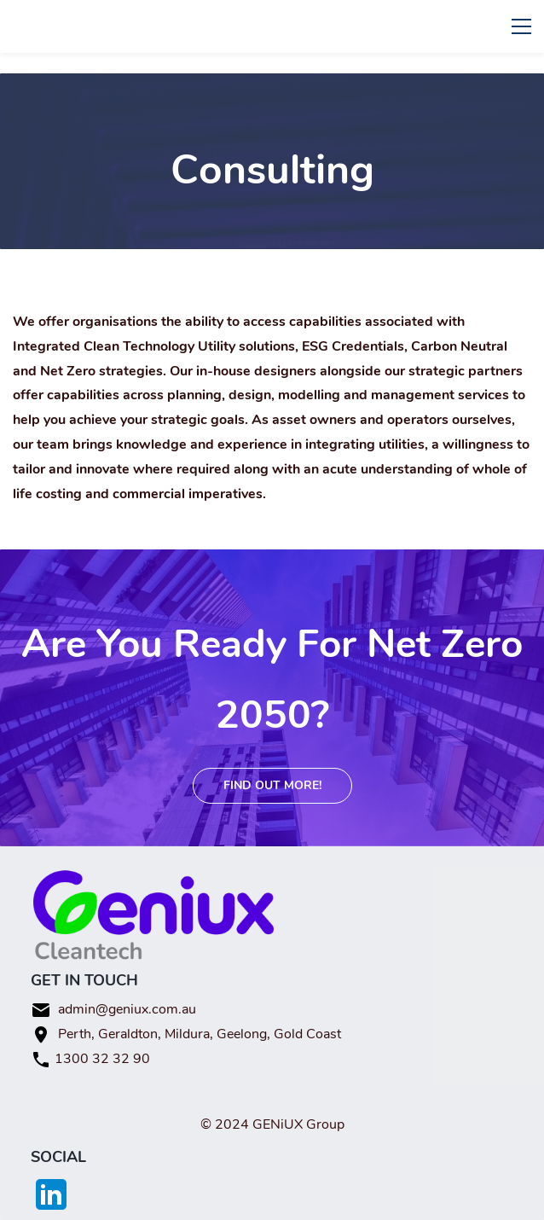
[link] (153, 880)
